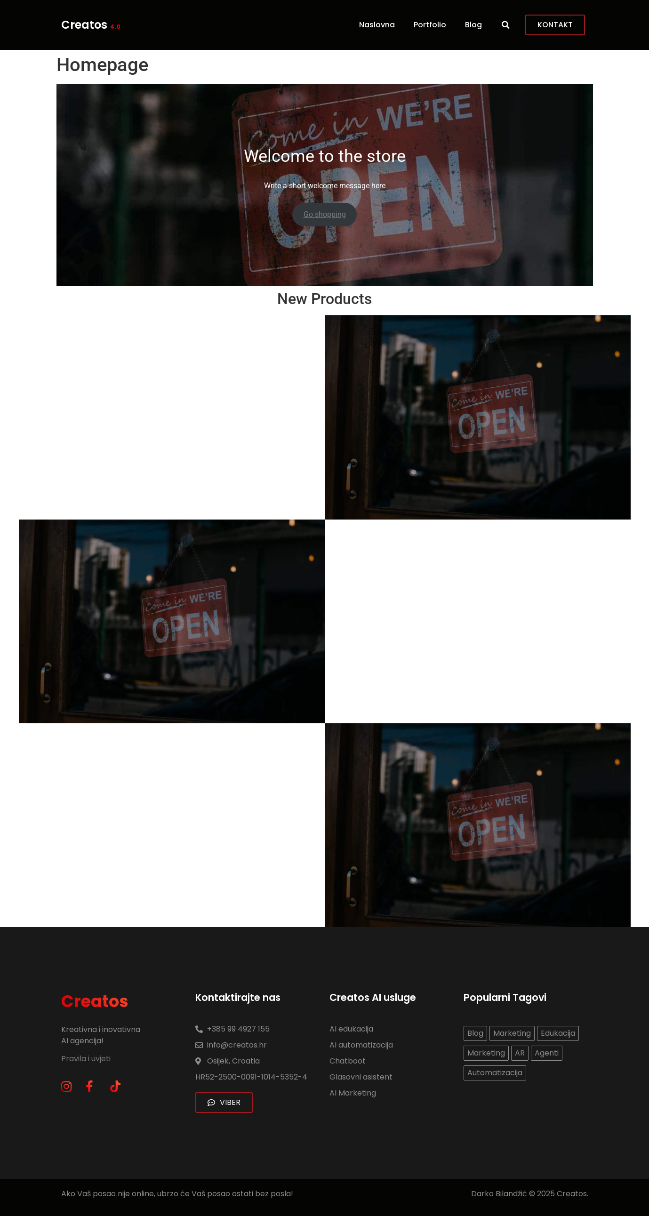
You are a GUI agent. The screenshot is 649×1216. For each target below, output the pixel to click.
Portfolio (430, 24)
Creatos (90, 24)
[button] (505, 25)
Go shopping (325, 214)
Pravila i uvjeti (86, 1058)
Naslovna (377, 24)
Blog (473, 24)
